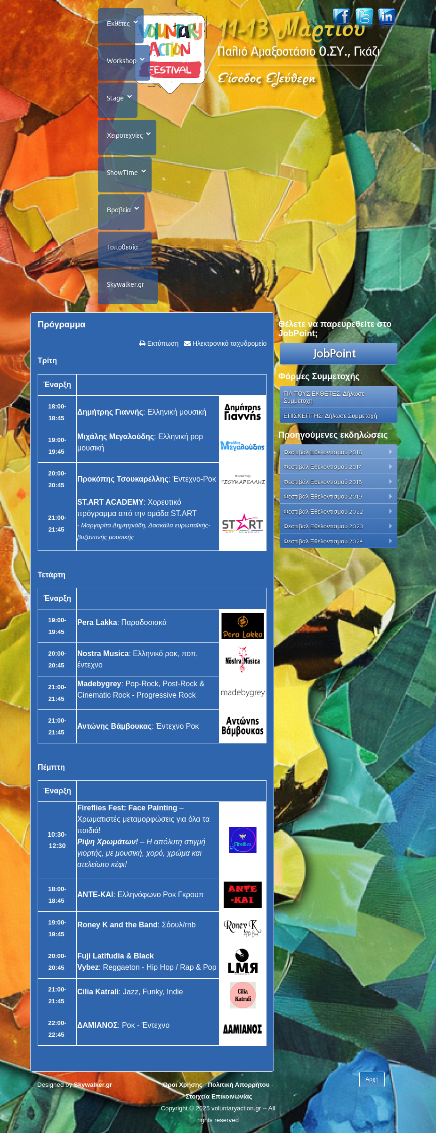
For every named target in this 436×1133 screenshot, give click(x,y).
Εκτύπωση (161, 343)
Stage (115, 98)
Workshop (122, 61)
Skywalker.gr (125, 284)
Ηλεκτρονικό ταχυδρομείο (228, 343)
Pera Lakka (97, 622)
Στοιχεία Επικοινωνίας (219, 1096)
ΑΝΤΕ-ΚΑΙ (95, 895)
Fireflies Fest (100, 808)
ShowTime (122, 172)
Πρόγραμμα (61, 324)
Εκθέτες (118, 23)
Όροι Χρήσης (182, 1084)
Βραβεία (119, 210)
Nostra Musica (103, 654)
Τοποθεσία (122, 247)
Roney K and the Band (117, 925)
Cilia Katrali (98, 992)
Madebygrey (99, 684)
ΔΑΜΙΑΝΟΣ (97, 1025)
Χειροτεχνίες (125, 135)
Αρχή (372, 1079)
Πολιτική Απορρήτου (238, 1084)
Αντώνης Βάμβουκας (114, 726)
